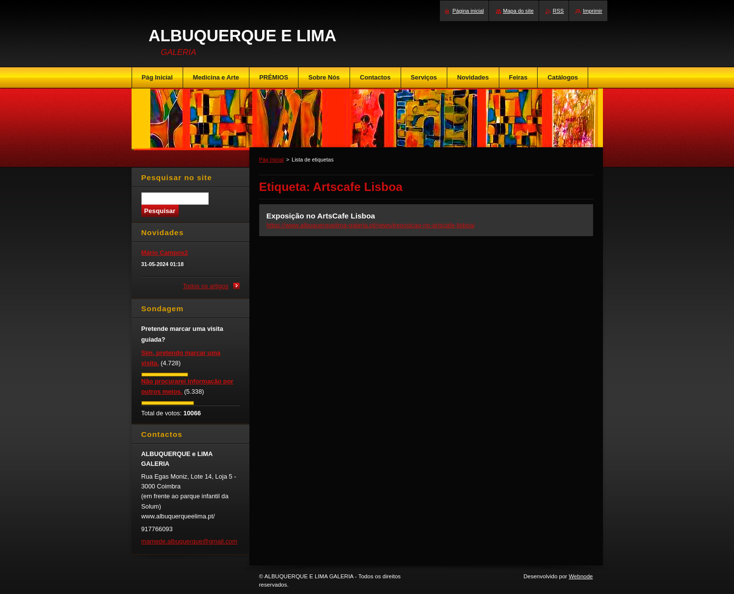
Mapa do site (518, 11)
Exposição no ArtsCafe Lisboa (321, 216)
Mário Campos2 (164, 252)
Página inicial (468, 11)
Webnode (581, 576)
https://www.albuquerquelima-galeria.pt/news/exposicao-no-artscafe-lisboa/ (371, 225)
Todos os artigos (205, 286)
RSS (558, 11)
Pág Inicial (271, 159)
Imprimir (592, 11)
